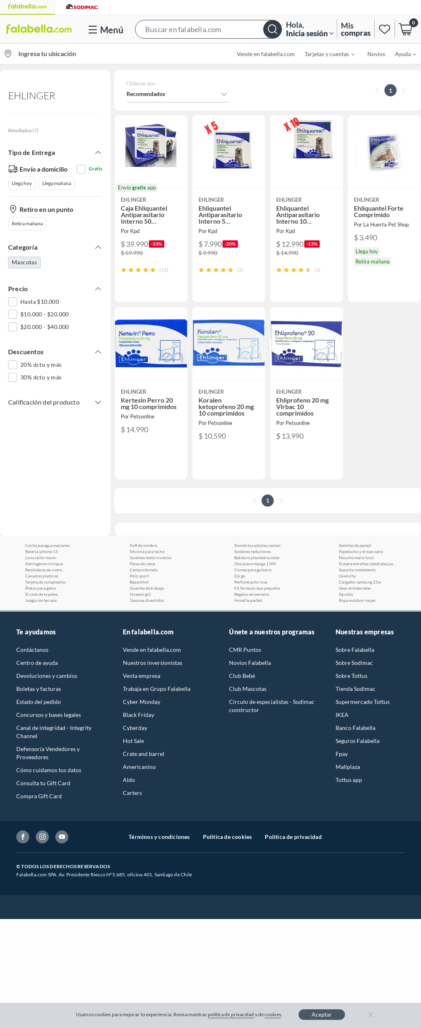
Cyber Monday (141, 701)
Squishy (346, 594)
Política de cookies (227, 836)
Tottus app (349, 779)
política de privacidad (231, 1014)
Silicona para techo (147, 551)
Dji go (239, 575)
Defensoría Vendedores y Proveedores (48, 752)
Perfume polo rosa (250, 581)
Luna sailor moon (41, 557)
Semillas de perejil (355, 545)
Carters (132, 792)
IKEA (342, 714)
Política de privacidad (293, 836)
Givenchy (347, 575)
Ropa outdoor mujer (357, 600)
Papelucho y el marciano (361, 551)
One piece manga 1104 (255, 563)
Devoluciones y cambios (46, 675)
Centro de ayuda (37, 662)
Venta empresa (141, 675)
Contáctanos (32, 649)
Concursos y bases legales (48, 714)
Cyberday (135, 727)
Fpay (342, 753)
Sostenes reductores (252, 551)
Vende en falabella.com (266, 53)
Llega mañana (56, 183)
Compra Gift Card (39, 796)
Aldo (129, 779)
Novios (376, 53)
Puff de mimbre (143, 545)
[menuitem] (324, 53)
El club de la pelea (41, 594)
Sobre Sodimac (354, 662)
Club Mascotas (247, 688)
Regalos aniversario (251, 594)
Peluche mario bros (356, 557)
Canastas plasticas (41, 575)
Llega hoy (22, 183)
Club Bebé (242, 675)
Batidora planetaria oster (257, 557)
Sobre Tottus (351, 675)
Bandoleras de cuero (43, 569)
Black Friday (138, 714)
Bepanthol (139, 581)
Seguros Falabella (358, 740)
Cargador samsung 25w (360, 581)
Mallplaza (348, 766)
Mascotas (24, 262)
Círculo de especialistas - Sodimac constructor (271, 705)
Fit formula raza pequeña (257, 588)
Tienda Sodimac (355, 688)
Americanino (139, 766)
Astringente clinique (44, 563)
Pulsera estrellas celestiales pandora (367, 563)
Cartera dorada (143, 569)
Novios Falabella (250, 662)
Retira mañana (27, 223)
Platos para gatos (40, 588)
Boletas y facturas (38, 688)
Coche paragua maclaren (47, 545)
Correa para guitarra (252, 569)
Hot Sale (133, 740)
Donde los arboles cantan (257, 545)
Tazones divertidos (147, 600)
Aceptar (322, 1014)
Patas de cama (142, 563)
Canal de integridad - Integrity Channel (54, 731)
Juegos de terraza (41, 600)
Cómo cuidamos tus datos (48, 770)
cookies (272, 1014)
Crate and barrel (143, 753)
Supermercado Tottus (363, 701)
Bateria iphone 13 (41, 551)
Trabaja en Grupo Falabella (156, 688)
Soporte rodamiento (357, 569)
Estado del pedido (38, 701)
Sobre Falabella (355, 649)
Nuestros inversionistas (152, 662)
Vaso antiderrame (355, 588)
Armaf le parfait (248, 600)
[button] (208, 29)
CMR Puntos (245, 649)
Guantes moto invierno (151, 557)
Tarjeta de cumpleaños (45, 581)
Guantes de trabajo (147, 588)
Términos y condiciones (159, 836)
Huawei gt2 (140, 594)
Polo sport (139, 575)
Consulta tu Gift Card (43, 783)
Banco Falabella (355, 727)
